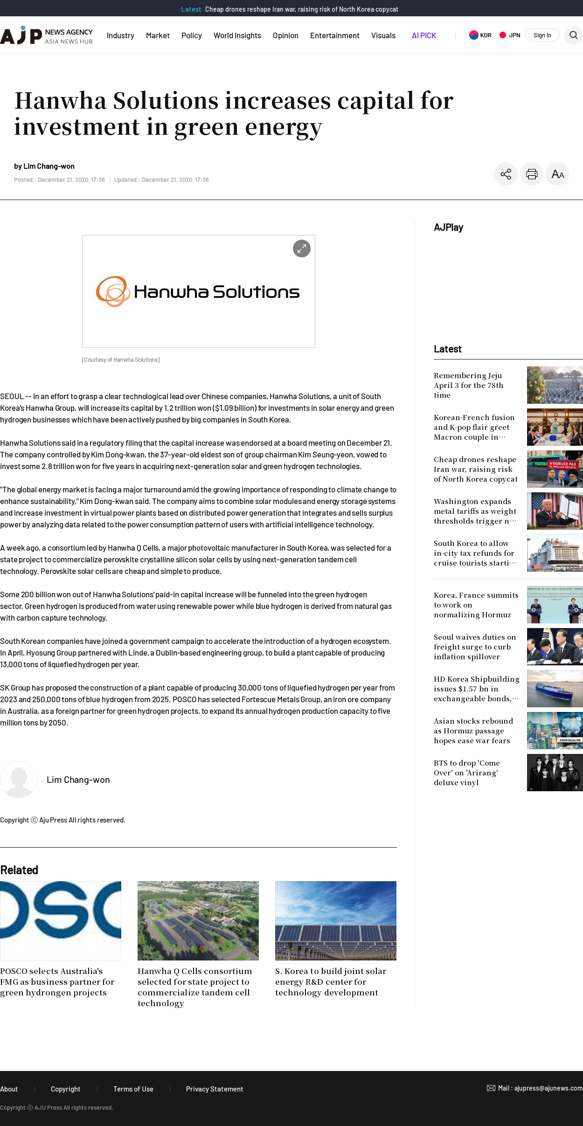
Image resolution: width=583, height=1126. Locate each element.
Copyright (66, 1089)
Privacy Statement (214, 1089)
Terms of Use (133, 1089)
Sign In (542, 35)
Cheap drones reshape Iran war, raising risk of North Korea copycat (301, 9)
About (9, 1089)
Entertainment (335, 35)
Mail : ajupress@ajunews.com (540, 1088)
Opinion (285, 35)
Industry (120, 35)
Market (158, 35)
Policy (191, 35)
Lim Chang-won (78, 779)
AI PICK (424, 35)
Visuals (383, 35)
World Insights (237, 35)
